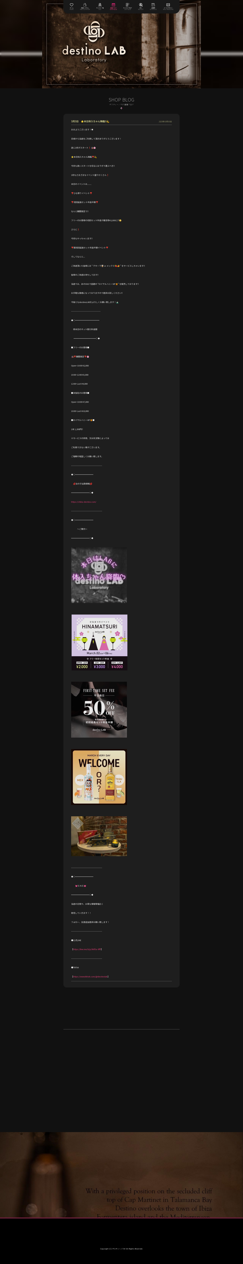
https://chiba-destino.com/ (83, 501)
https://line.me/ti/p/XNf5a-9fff (87, 949)
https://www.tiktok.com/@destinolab (90, 976)
